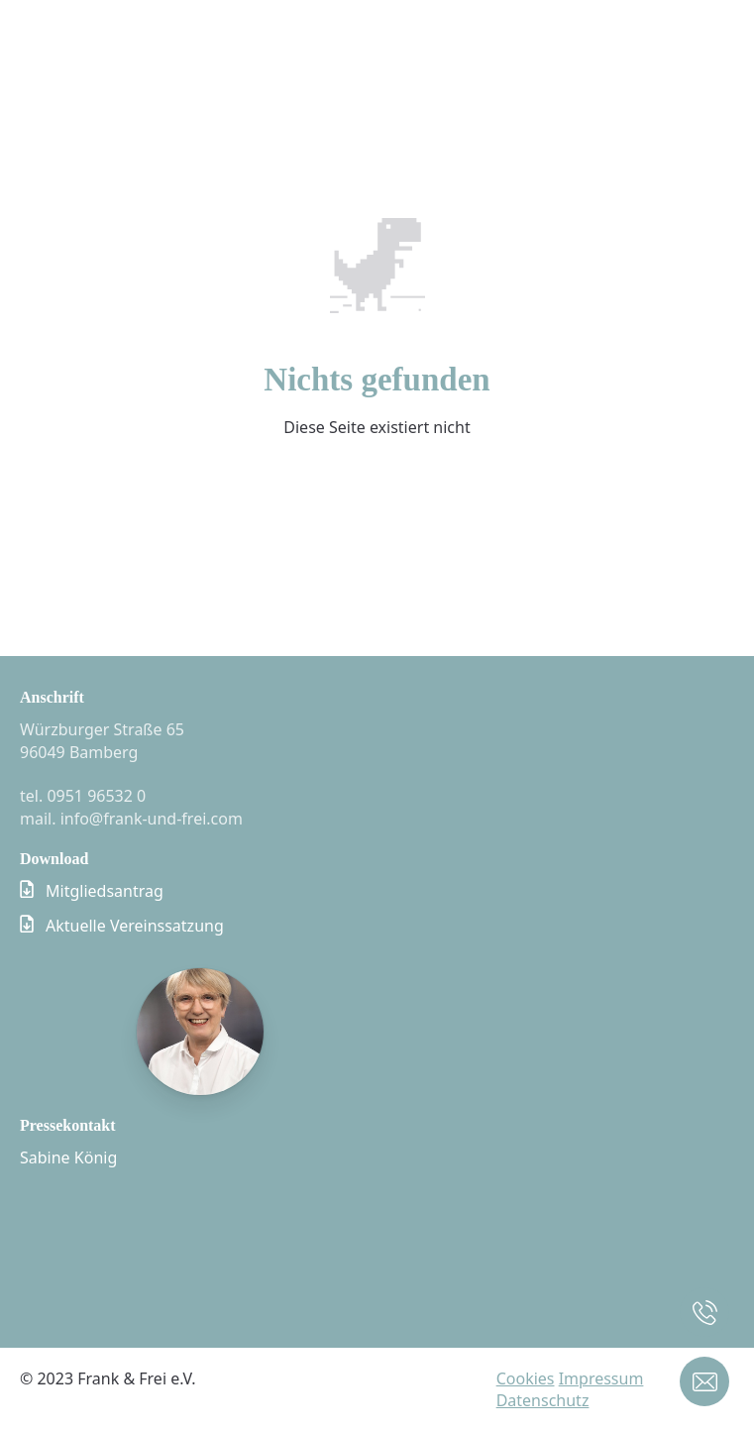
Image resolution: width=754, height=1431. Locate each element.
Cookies (525, 1378)
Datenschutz (543, 1400)
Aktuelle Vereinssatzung (135, 925)
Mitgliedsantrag (104, 891)
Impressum (601, 1378)
